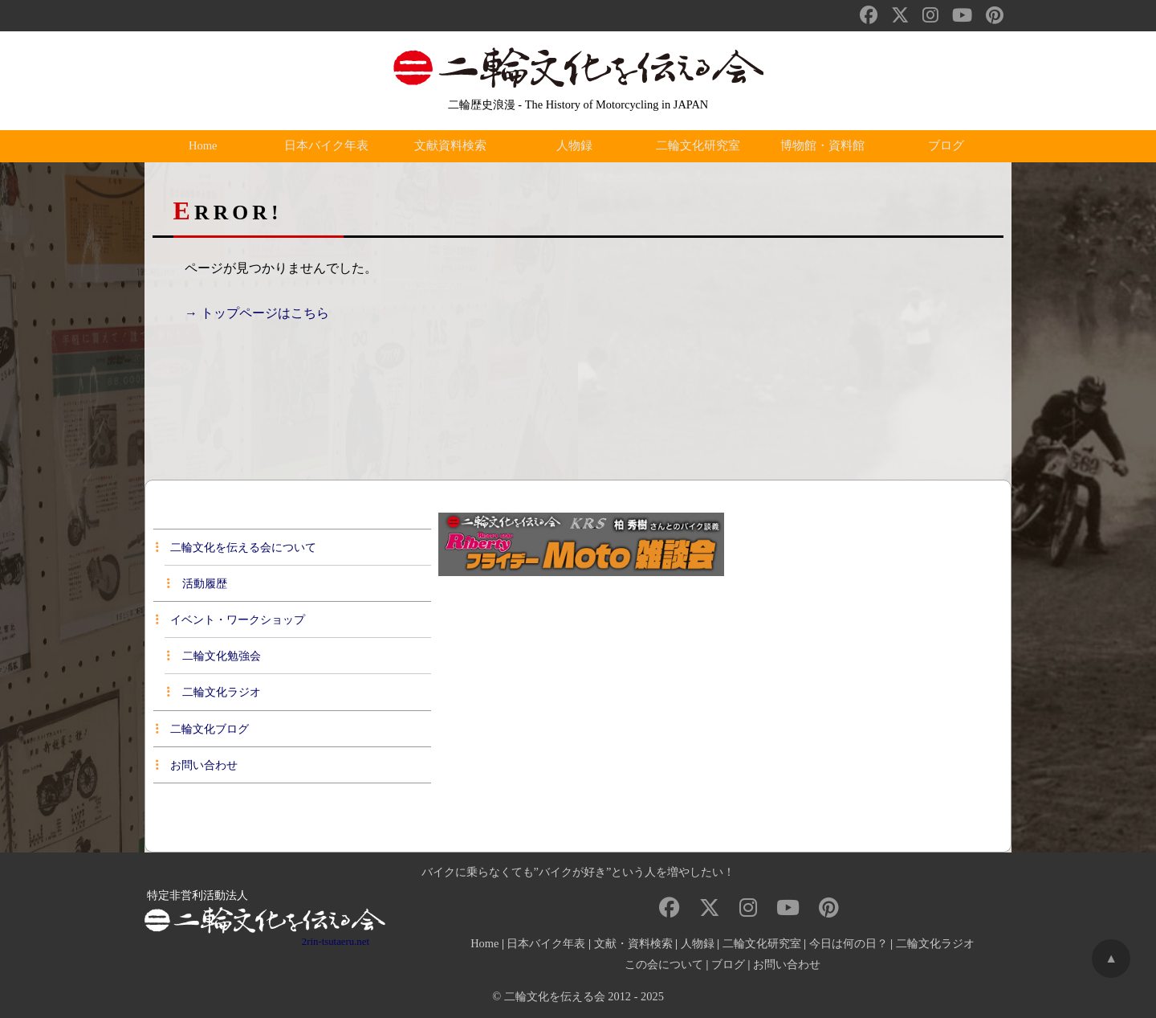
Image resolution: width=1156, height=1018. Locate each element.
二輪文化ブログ (202, 728)
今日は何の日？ (848, 943)
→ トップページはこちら (257, 313)
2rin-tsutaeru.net (335, 941)
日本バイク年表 (330, 146)
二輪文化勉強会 (213, 655)
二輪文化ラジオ (213, 691)
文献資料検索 (454, 146)
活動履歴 (196, 583)
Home (206, 146)
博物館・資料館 (826, 146)
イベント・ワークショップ (230, 619)
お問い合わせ (197, 764)
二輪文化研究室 (702, 146)
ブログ (949, 146)
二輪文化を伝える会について (236, 547)
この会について (664, 964)
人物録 (578, 146)
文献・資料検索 (633, 943)
